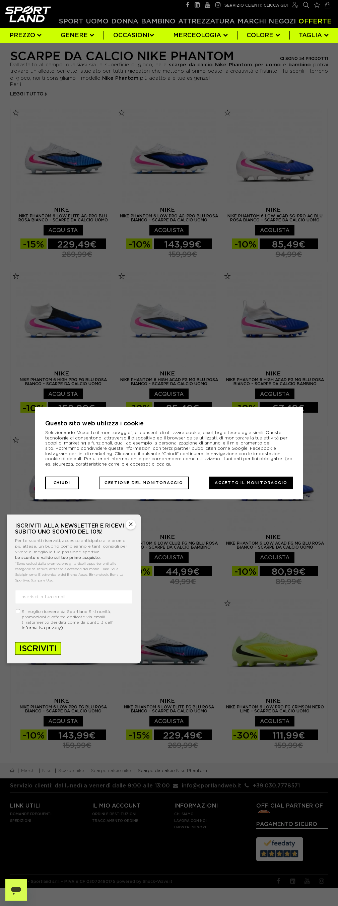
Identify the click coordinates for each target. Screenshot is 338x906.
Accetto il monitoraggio (251, 483)
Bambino (158, 20)
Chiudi (62, 483)
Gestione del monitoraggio (144, 483)
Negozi (282, 20)
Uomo (97, 20)
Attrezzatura (206, 20)
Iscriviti (38, 648)
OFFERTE (315, 20)
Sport (71, 20)
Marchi (252, 20)
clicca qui (162, 464)
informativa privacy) (42, 627)
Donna (124, 20)
